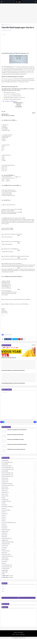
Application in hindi (19, 483)
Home (13, 634)
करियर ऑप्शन (19, 570)
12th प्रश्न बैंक (19, 471)
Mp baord (19, 533)
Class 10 (19, 508)
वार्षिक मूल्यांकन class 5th (19, 575)
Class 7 (19, 520)
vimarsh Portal (19, 568)
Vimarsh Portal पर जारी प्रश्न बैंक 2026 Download (15, 439)
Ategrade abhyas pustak (19, 485)
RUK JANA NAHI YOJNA (19, 542)
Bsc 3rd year (19, 496)
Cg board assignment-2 (19, 506)
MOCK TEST (19, 531)
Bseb (19, 497)
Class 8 (19, 524)
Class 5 (19, 517)
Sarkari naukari (19, 544)
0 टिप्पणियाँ (9, 30)
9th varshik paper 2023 (19, 476)
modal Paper (19, 558)
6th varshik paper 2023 (19, 474)
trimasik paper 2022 (19, 567)
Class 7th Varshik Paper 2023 (19, 522)
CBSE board (19, 499)
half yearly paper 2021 (19, 556)
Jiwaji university (19, 529)
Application (19, 481)
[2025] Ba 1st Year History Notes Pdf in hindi (15, 434)
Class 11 (19, 512)
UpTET (19, 549)
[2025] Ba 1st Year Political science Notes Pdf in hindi (16, 429)
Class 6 (19, 519)
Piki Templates (20, 632)
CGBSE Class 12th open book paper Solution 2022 (16, 449)
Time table (19, 545)
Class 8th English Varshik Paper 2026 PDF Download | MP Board (13, 383)
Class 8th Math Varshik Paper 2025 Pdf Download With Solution (13, 370)
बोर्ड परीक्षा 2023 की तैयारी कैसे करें (11, 101)
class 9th (19, 552)
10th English (19, 460)
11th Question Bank (19, 466)
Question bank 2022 (19, 538)
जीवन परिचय (19, 572)
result (19, 563)
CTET (19, 503)
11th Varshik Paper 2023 (19, 467)
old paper (19, 561)
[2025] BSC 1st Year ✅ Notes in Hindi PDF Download (17, 444)
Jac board (19, 528)
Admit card (19, 478)
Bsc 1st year (19, 494)
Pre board (19, 535)
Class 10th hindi (19, 510)
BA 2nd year (19, 487)
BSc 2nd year (19, 489)
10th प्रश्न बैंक (19, 464)
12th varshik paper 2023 (19, 469)
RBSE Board (19, 540)
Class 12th (19, 513)
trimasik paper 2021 (19, 565)
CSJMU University (19, 501)
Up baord (19, 547)
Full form (19, 526)
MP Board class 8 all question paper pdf (9, 357)
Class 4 (19, 515)
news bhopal (19, 559)
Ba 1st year (19, 490)
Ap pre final (19, 480)
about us (17, 634)
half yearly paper (19, 554)
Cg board (19, 505)
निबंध (19, 574)
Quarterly (19, 536)
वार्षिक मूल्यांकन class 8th (8, 334)
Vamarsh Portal (19, 551)
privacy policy (22, 634)
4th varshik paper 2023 (19, 473)
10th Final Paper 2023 (19, 462)
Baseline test (19, 492)
